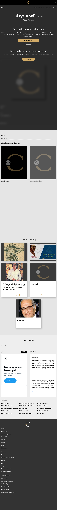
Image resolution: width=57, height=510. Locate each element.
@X (2, 352)
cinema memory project (14, 295)
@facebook (33, 352)
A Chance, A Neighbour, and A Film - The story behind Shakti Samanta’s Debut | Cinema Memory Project (14, 287)
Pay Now (28, 59)
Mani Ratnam (28, 20)
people (28, 326)
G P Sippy (20, 320)
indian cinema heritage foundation (45, 8)
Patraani (35, 284)
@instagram (4, 345)
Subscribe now (28, 40)
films (2, 8)
